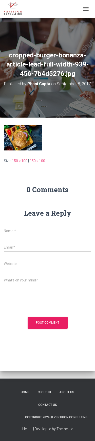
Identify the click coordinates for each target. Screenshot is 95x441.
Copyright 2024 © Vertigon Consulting (56, 417)
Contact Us (47, 405)
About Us (66, 392)
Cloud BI (44, 392)
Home (25, 392)
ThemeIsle (64, 429)
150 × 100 (19, 161)
